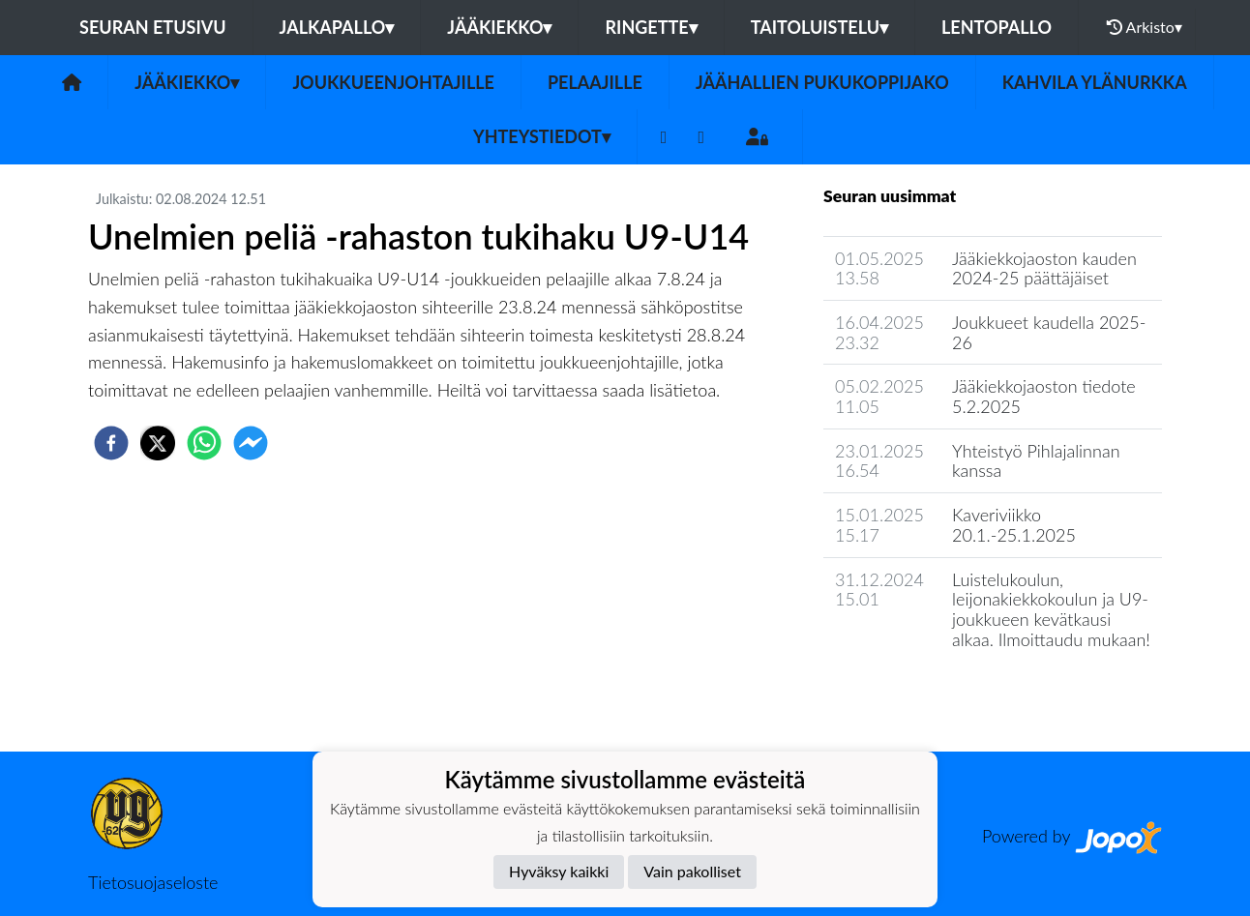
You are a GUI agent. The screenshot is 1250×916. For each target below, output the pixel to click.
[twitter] (157, 443)
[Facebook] (664, 136)
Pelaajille (595, 82)
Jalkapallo (337, 27)
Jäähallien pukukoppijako (822, 82)
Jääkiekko (499, 27)
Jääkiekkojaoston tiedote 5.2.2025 (1044, 396)
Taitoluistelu (819, 27)
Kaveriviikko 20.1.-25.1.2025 (1014, 525)
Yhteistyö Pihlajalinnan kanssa (1036, 461)
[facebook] (111, 443)
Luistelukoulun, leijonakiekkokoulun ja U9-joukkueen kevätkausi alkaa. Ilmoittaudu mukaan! (1051, 609)
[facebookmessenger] (250, 443)
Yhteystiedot (541, 136)
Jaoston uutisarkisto (911, 694)
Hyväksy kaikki (559, 871)
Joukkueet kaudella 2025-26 (1049, 332)
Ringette (651, 27)
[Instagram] (701, 136)
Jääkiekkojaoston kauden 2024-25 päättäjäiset (1044, 268)
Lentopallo (996, 27)
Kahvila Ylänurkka (1094, 82)
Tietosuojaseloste (153, 882)
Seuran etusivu (152, 27)
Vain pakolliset (692, 871)
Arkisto (1144, 27)
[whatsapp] (204, 443)
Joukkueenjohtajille (393, 82)
